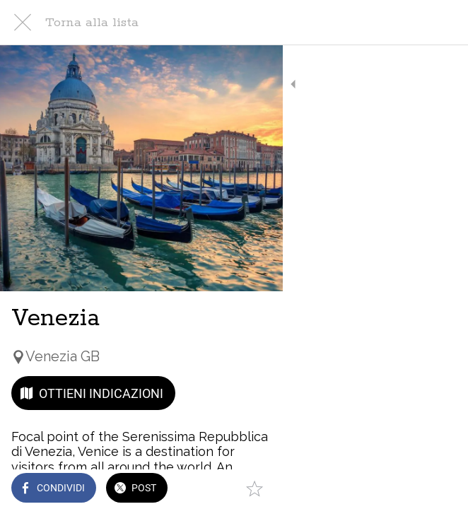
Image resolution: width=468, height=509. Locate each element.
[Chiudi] (22, 22)
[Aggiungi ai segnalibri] (440, 489)
